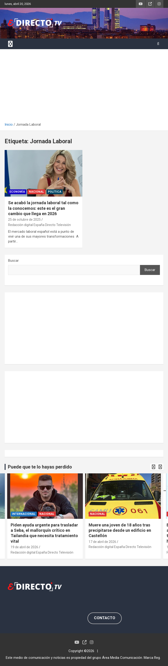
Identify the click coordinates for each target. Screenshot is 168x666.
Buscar (13, 260)
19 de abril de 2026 (24, 547)
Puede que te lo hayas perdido (40, 467)
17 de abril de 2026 (102, 542)
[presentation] (153, 467)
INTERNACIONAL (23, 514)
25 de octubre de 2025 (24, 219)
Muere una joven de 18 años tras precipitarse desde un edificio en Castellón (120, 530)
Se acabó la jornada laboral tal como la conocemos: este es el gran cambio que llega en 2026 (43, 208)
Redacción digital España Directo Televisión (39, 225)
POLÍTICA (54, 191)
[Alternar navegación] (10, 43)
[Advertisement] (84, 87)
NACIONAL (36, 191)
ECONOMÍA (17, 191)
